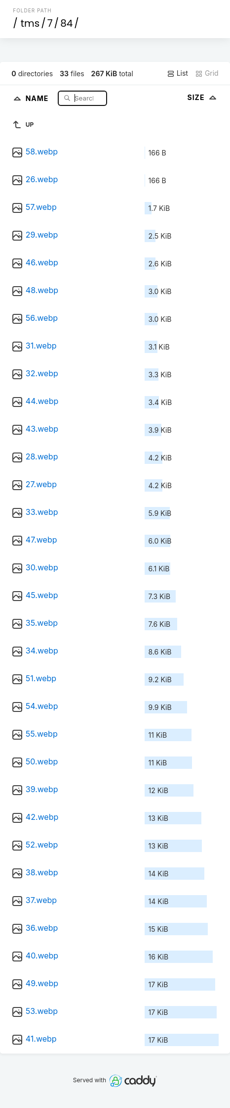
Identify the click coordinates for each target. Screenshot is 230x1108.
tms (30, 23)
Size (202, 97)
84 (66, 23)
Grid (207, 73)
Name (38, 98)
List (177, 73)
